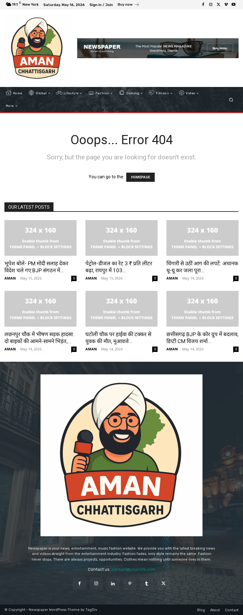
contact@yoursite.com (133, 569)
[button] (231, 100)
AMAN (10, 278)
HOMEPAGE (140, 177)
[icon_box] (129, 5)
